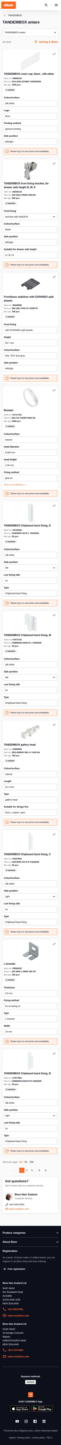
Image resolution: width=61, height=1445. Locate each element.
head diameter (11, 446)
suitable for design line (16, 806)
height (7, 337)
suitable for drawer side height (20, 249)
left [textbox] (6, 568)
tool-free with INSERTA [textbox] (16, 216)
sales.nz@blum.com (16, 1316)
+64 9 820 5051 (13, 1309)
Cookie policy (38, 1437)
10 (20, 1162)
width (7, 1026)
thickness (9, 987)
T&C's (49, 1437)
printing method (12, 123)
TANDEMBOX (12, 15)
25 (26, 1162)
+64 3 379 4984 (13, 1350)
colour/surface (12, 97)
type (6, 587)
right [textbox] (7, 896)
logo (6, 110)
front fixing (10, 324)
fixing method (11, 472)
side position (11, 136)
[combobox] (30, 217)
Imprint (12, 1437)
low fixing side (12, 575)
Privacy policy (24, 1437)
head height (10, 459)
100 (31, 1162)
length (7, 781)
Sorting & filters (46, 42)
